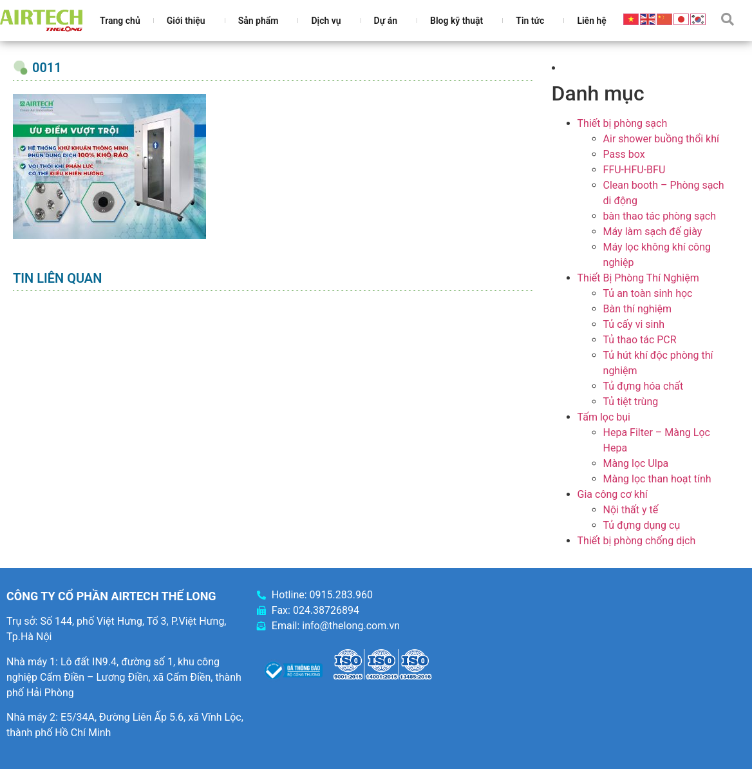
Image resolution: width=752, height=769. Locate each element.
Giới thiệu (189, 20)
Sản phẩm (261, 20)
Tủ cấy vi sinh (634, 324)
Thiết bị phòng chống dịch (637, 541)
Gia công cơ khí (613, 494)
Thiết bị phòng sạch (623, 123)
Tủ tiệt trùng (631, 401)
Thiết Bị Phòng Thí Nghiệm (638, 278)
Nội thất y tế (631, 510)
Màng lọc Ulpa (636, 463)
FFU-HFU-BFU (634, 170)
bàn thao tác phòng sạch (659, 216)
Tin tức (533, 20)
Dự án (389, 20)
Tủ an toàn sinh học (648, 293)
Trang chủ (120, 20)
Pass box (624, 154)
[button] (727, 19)
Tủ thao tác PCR (640, 340)
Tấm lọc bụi (604, 417)
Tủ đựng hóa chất (643, 386)
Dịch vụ (329, 20)
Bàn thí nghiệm (637, 309)
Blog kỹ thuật (459, 20)
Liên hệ (591, 20)
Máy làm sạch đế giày (652, 231)
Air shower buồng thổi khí (661, 139)
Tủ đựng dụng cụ (642, 525)
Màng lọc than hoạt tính (657, 479)
